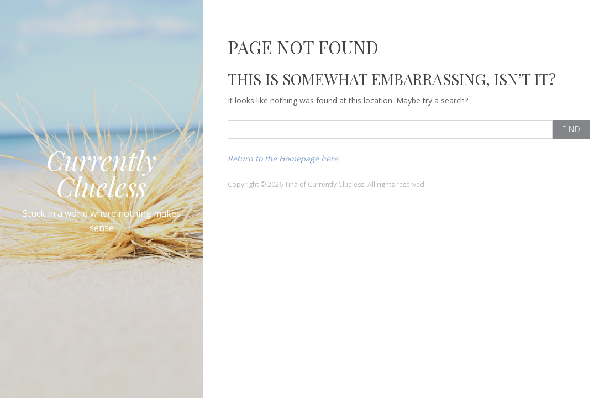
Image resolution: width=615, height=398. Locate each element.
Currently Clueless (101, 173)
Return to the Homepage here (283, 158)
